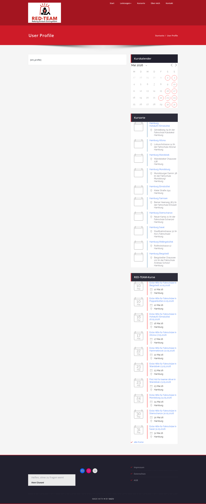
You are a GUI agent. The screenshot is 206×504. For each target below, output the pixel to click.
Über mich (155, 3)
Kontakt (169, 3)
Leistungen (125, 3)
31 (174, 102)
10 (174, 82)
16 (168, 89)
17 (174, 89)
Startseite (156, 35)
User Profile (168, 35)
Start (112, 3)
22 (161, 96)
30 (167, 102)
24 (174, 96)
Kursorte (141, 3)
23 (167, 96)
